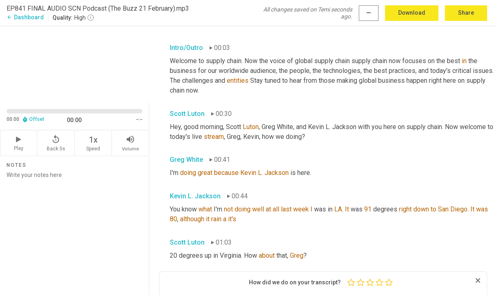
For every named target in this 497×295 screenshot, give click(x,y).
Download (411, 12)
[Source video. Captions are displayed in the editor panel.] (74, 63)
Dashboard (25, 17)
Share (466, 12)
